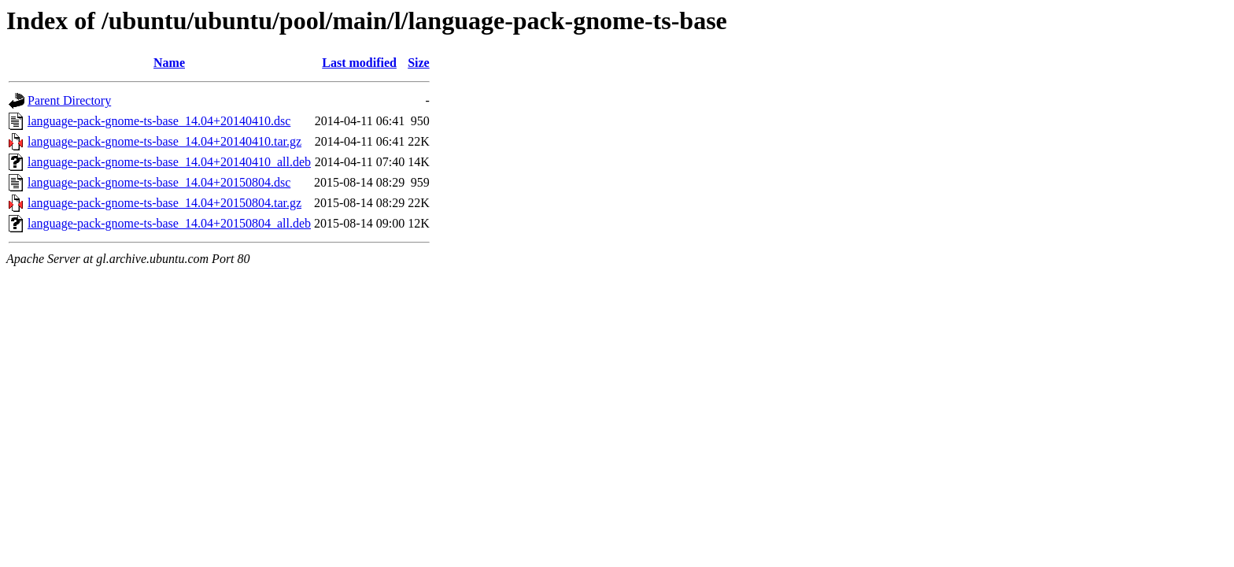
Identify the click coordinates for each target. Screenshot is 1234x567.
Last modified (359, 62)
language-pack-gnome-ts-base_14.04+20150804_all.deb (169, 223)
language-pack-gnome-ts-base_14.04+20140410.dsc (159, 121)
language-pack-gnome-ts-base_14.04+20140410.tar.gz (164, 141)
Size (419, 62)
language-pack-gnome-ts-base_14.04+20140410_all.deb (169, 162)
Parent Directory (69, 100)
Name (169, 62)
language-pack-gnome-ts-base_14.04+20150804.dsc (159, 182)
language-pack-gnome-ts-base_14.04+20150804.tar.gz (164, 202)
